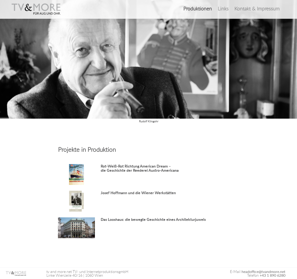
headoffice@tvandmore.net (263, 271)
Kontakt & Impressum (257, 8)
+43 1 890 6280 (272, 275)
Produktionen (197, 8)
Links (223, 8)
